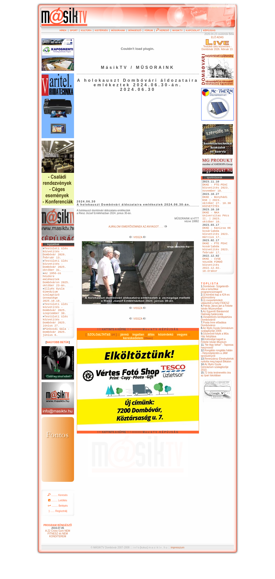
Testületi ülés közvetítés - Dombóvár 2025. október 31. (55, 270)
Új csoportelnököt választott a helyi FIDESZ (215, 324)
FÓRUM (148, 30)
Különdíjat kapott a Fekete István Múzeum (214, 363)
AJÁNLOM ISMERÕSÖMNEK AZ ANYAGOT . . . (137, 226)
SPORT (74, 30)
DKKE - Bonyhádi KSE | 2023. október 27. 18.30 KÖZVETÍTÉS (217, 207)
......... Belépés (58, 527)
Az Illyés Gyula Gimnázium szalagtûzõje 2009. (217, 352)
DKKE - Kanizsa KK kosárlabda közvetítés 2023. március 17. (217, 245)
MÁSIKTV (177, 30)
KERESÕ (162, 30)
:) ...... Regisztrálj (57, 533)
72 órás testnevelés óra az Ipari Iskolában (216, 397)
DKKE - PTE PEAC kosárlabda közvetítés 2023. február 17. (216, 264)
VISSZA (137, 237)
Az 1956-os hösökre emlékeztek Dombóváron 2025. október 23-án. (56, 287)
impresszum (177, 569)
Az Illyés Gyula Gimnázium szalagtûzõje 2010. (215, 390)
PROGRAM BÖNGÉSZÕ (57, 547)
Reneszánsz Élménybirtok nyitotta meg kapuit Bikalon (217, 383)
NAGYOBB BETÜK (57, 364)
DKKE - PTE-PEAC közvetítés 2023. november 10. (216, 189)
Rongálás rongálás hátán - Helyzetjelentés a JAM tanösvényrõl (217, 376)
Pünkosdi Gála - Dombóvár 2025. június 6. (56, 353)
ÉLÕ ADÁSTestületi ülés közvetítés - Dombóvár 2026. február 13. (217, 43)
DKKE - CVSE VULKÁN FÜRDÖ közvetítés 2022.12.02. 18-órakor (213, 285)
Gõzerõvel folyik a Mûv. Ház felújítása (215, 358)
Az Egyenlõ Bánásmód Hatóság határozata (215, 335)
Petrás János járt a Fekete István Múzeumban (217, 330)
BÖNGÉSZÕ (134, 30)
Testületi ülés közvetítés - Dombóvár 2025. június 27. (55, 339)
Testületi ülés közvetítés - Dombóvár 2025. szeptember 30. (55, 324)
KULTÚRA (86, 30)
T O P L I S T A (209, 306)
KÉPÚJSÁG (209, 30)
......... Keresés (57, 517)
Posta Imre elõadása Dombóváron (213, 346)
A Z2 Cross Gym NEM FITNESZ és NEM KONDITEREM (57, 555)
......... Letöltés (57, 522)
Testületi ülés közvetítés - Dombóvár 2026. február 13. (55, 254)
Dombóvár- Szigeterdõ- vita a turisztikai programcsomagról (215, 312)
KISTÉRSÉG (101, 30)
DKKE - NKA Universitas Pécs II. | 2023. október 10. (216, 226)
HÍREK (63, 30)
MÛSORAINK (118, 30)
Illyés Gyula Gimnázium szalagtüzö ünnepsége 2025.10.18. (54, 306)
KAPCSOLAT (193, 30)
